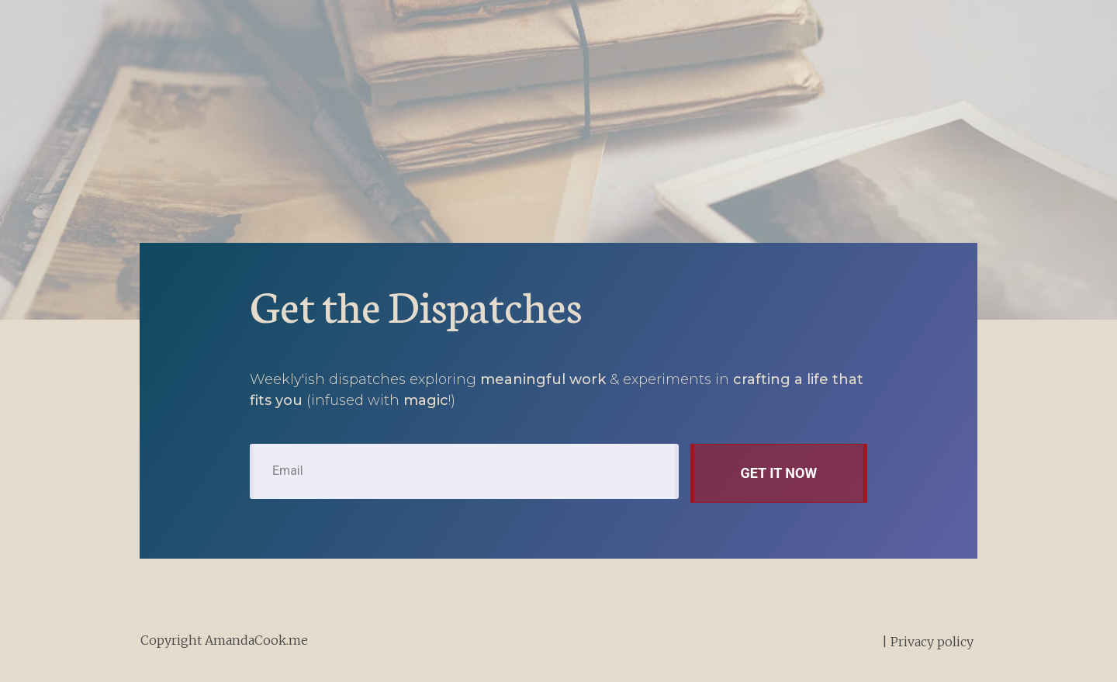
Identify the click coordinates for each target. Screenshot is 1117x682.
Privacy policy (931, 641)
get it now (778, 473)
